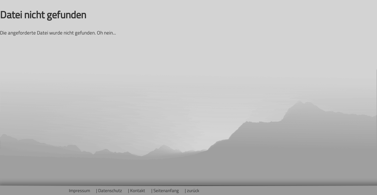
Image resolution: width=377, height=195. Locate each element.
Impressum (79, 190)
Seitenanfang (166, 190)
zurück (193, 190)
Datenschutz (110, 190)
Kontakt (137, 190)
